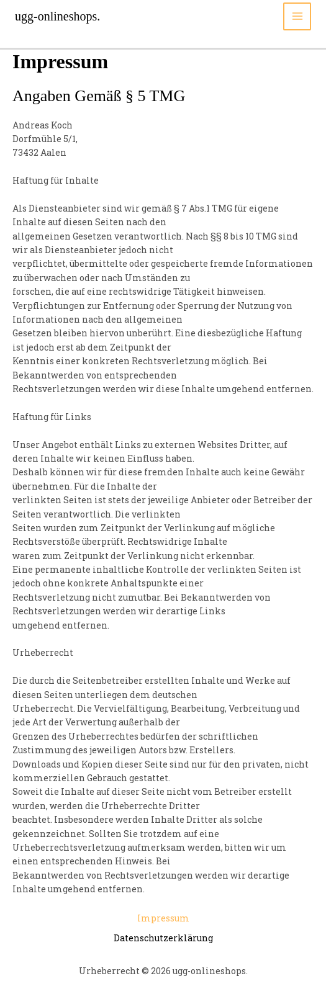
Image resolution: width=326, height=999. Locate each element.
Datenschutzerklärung (163, 938)
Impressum (163, 918)
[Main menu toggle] (297, 16)
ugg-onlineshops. (57, 16)
